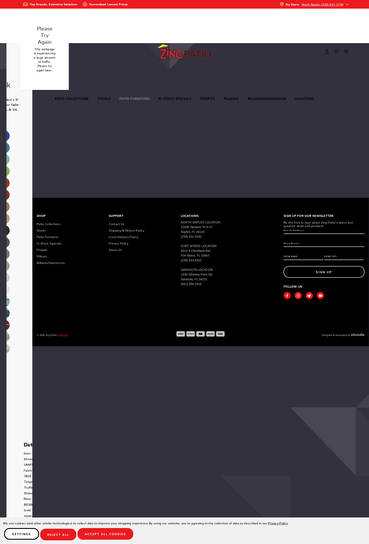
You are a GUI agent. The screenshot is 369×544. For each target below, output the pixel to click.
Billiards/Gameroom (267, 98)
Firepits (207, 98)
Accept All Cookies (115, 535)
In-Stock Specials (175, 98)
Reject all (64, 535)
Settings (23, 535)
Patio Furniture (134, 98)
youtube (323, 296)
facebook (287, 296)
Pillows (231, 98)
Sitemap (63, 335)
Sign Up (324, 271)
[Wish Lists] (336, 51)
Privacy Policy (118, 242)
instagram (299, 296)
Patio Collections (72, 98)
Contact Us (117, 222)
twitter (311, 296)
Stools (104, 98)
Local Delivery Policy (123, 235)
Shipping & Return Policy (126, 229)
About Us (115, 248)
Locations (304, 98)
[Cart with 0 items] (346, 51)
